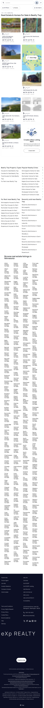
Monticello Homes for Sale (26, 372)
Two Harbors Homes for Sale (34, 459)
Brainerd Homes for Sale (7, 377)
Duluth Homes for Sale (16, 277)
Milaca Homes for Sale (25, 339)
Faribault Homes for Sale (16, 343)
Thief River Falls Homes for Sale (34, 446)
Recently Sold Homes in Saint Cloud (31, 238)
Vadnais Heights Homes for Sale (34, 466)
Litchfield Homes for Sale (16, 560)
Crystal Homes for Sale (6, 544)
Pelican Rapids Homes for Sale (25, 520)
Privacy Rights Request (7, 609)
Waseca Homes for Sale (34, 501)
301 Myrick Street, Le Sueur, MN (10, 143)
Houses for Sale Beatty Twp (9, 171)
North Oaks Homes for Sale (25, 447)
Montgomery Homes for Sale (27, 367)
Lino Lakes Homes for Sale (16, 554)
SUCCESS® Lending (28, 586)
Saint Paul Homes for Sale (30, 173)
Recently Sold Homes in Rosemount (29, 251)
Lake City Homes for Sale (16, 518)
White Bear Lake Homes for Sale (35, 518)
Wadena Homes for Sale (34, 489)
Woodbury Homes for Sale (30, 184)
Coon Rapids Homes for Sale (6, 520)
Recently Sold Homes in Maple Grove (31, 227)
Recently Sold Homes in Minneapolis (29, 206)
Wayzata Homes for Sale (35, 512)
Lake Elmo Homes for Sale (16, 524)
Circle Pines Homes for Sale (6, 475)
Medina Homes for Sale (25, 320)
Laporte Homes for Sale (16, 536)
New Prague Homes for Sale (25, 415)
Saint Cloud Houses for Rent (10, 218)
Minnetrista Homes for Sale (26, 355)
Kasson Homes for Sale (16, 505)
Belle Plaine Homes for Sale (6, 342)
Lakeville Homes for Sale (29, 179)
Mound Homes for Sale (25, 395)
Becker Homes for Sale (6, 336)
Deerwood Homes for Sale (7, 563)
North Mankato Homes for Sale (25, 440)
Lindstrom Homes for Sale (17, 547)
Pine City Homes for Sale (25, 539)
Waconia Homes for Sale (35, 484)
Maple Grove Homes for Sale (31, 181)
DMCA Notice (21, 672)
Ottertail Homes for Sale (25, 495)
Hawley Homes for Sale (16, 439)
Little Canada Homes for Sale (25, 265)
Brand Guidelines (5, 617)
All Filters (5, 8)
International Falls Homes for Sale (18, 468)
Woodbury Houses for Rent (9, 216)
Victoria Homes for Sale (34, 473)
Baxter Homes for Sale (6, 330)
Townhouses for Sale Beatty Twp (10, 177)
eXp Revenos (26, 589)
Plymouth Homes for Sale (26, 557)
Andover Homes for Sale (6, 288)
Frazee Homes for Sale (16, 368)
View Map (31, 58)
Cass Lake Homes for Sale (6, 445)
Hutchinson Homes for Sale (17, 462)
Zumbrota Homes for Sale (35, 564)
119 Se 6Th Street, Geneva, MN (31, 116)
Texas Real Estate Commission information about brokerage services (21, 681)
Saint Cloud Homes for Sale (30, 187)
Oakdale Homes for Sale (25, 467)
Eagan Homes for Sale (16, 283)
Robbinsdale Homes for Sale (36, 299)
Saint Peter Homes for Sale (34, 384)
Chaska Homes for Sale (6, 462)
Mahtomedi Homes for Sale (26, 291)
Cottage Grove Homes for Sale (6, 533)
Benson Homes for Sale (6, 354)
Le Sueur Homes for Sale (16, 542)
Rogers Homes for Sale (34, 316)
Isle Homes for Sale (16, 488)
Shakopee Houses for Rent (9, 224)
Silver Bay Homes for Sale (35, 420)
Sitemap (3, 623)
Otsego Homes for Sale (25, 490)
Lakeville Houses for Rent (9, 210)
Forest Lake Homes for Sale (16, 362)
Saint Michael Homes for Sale (34, 370)
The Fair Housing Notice (23, 685)
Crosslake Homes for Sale (7, 539)
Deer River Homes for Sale (6, 556)
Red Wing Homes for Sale (35, 276)
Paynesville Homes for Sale (26, 514)
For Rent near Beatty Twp (9, 181)
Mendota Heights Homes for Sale (25, 332)
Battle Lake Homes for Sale (6, 318)
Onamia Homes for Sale (25, 473)
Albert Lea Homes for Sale (6, 271)
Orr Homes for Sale (25, 478)
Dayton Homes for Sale (6, 550)
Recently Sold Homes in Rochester (29, 216)
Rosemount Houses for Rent (10, 226)
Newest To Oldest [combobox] (16, 8)
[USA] (2, 13)
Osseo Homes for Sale (25, 484)
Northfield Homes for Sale (26, 462)
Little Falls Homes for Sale (25, 272)
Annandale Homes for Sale (7, 294)
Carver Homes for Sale (6, 438)
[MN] (5, 13)
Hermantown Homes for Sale (18, 445)
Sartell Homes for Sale (34, 390)
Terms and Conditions (7, 606)
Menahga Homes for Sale (26, 326)
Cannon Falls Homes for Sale (6, 432)
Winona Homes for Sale (34, 536)
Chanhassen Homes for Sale (8, 456)
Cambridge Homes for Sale (7, 426)
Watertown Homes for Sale (35, 506)
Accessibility (26, 600)
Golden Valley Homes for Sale (16, 391)
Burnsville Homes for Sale (7, 414)
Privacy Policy (4, 612)
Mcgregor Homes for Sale (26, 315)
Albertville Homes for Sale (7, 277)
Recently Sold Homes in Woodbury (29, 232)
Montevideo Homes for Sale (26, 361)
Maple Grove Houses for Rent (10, 213)
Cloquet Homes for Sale (6, 488)
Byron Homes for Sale (6, 420)
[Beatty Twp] (10, 13)
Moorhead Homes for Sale (26, 384)
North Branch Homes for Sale (25, 433)
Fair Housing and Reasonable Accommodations (21, 675)
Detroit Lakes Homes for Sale (16, 271)
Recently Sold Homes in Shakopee (29, 246)
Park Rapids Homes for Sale (25, 507)
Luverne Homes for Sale (25, 278)
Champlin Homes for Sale (7, 451)
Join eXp (3, 583)
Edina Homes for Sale (28, 189)
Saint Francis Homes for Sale (34, 341)
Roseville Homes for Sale (35, 328)
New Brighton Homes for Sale (25, 401)
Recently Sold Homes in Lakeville (29, 222)
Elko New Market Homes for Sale (16, 314)
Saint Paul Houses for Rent (9, 205)
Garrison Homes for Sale (16, 379)
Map (22, 705)
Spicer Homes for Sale (34, 433)
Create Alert (32, 150)
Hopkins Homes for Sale (16, 451)
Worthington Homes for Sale (36, 547)
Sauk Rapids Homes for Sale (34, 397)
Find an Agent (4, 580)
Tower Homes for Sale (34, 453)
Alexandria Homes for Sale (7, 283)
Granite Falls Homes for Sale (16, 405)
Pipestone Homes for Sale (26, 551)
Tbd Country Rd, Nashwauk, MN (31, 37)
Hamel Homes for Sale (16, 423)
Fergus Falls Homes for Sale (16, 355)
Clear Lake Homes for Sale (6, 482)
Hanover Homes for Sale (16, 428)
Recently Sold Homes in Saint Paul (31, 211)
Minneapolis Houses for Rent (10, 202)
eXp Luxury (26, 595)
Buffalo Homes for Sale (6, 409)
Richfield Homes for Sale (35, 294)
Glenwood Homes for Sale (17, 385)
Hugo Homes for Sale (16, 456)
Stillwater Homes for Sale (35, 439)
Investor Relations (6, 586)
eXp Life (25, 577)
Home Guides (4, 592)
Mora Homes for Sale (25, 389)
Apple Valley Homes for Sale (6, 306)
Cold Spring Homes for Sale (6, 500)
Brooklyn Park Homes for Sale (7, 403)
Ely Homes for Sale (16, 320)
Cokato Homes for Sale (6, 494)
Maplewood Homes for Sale (26, 309)
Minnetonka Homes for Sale (26, 350)
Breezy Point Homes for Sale (6, 389)
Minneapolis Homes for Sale (30, 171)
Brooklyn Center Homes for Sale (7, 396)
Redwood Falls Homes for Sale (35, 282)
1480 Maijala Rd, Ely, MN (30, 90)
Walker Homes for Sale (34, 495)
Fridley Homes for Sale (16, 374)
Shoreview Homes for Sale (35, 414)
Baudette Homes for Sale (7, 325)
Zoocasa (25, 580)
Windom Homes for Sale (34, 530)
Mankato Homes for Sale (25, 296)
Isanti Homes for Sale (16, 483)
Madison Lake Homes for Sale (25, 285)
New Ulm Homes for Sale (25, 421)
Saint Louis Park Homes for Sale (34, 362)
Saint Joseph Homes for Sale (34, 355)
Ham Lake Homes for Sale (17, 417)
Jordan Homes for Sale (16, 500)
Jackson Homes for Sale (16, 494)
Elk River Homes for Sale (16, 308)
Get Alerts (38, 8)
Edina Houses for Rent (8, 221)
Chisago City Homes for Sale (6, 468)
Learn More (21, 688)
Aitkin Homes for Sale (6, 264)
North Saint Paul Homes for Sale (25, 454)
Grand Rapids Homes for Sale (16, 398)
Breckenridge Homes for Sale (8, 382)
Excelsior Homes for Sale (16, 332)
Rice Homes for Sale (34, 288)
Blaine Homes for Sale (6, 365)
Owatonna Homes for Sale (26, 501)
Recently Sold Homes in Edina (31, 242)
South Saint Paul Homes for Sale (34, 426)
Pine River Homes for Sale (25, 545)
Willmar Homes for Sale (34, 524)
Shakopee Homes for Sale (30, 192)
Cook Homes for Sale (6, 514)
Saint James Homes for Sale (34, 348)
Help (2, 620)
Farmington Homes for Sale (17, 348)
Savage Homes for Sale (34, 403)
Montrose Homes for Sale (26, 378)
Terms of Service (34, 674)
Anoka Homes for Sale (6, 299)
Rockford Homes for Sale (35, 311)
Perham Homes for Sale (25, 533)
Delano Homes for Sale (16, 264)
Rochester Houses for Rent (9, 208)
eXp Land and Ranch (28, 597)
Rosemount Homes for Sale (30, 195)
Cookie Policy (4, 615)
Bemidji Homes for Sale (6, 348)
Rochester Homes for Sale (30, 176)
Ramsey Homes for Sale (34, 270)
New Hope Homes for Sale (25, 408)
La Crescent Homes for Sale (16, 512)
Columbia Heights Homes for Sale (7, 507)
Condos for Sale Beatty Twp (9, 173)
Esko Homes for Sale (16, 326)
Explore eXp (4, 577)
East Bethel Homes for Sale (16, 289)
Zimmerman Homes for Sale (36, 558)
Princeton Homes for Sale (26, 563)
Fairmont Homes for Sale (16, 337)
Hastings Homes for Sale (16, 434)
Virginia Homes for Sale (34, 478)
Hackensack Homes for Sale (17, 411)
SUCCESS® (26, 583)
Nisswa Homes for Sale (25, 427)
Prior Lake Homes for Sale (35, 264)
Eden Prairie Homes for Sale (16, 296)
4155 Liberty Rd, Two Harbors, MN (11, 116)
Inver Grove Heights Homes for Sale (16, 476)
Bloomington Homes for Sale (8, 371)
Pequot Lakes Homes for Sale (25, 527)
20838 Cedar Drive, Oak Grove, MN (9, 63)
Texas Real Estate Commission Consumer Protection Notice (21, 682)
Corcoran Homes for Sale (7, 526)
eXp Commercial (27, 592)
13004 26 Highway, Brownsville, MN (7, 37)
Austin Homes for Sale (6, 312)
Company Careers (6, 589)
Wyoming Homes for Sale (35, 553)
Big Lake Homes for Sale (6, 360)
